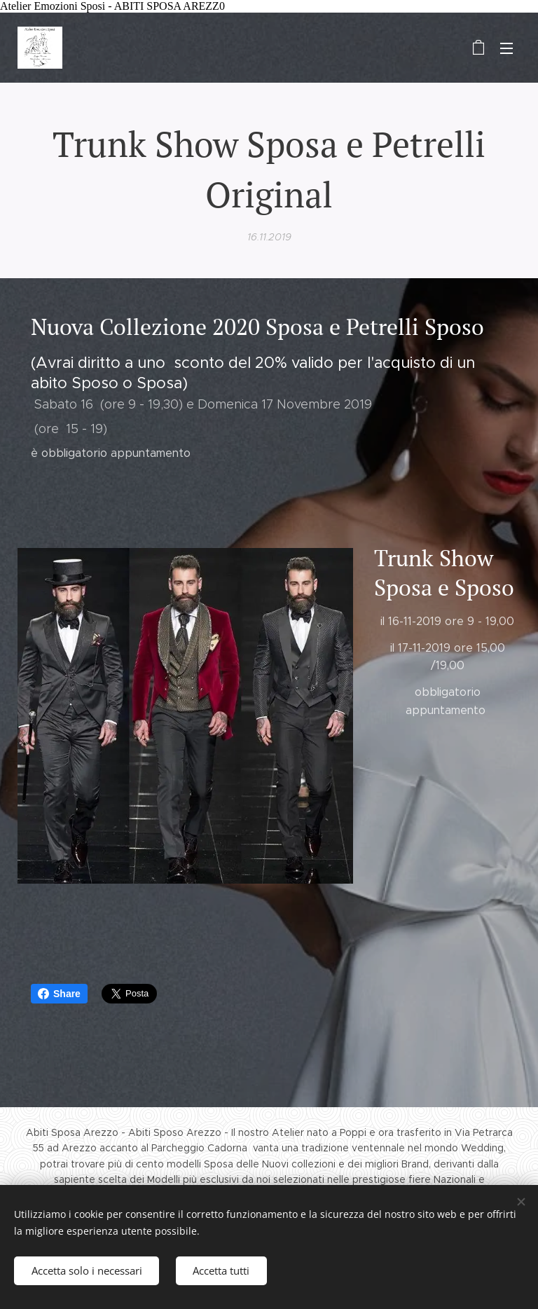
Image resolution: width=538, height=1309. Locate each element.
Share (59, 993)
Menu (506, 48)
